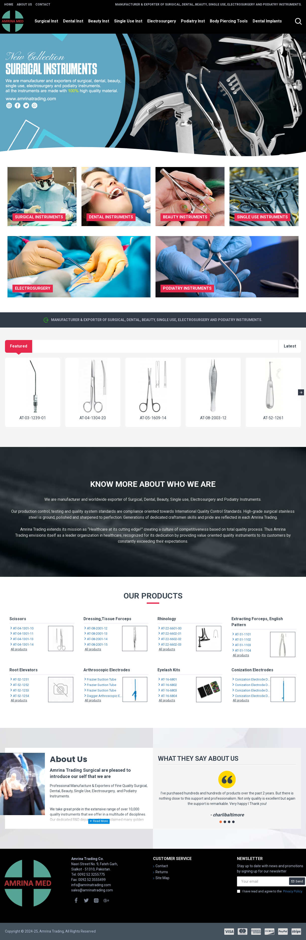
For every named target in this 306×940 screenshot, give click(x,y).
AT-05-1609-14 (153, 418)
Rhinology (166, 618)
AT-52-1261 (273, 418)
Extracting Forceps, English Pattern (257, 621)
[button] (301, 392)
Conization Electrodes (252, 670)
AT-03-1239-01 (32, 418)
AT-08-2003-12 (213, 418)
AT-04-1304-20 (92, 418)
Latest (290, 346)
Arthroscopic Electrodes (106, 670)
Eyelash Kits (168, 670)
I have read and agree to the (270, 891)
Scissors (17, 618)
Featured (18, 346)
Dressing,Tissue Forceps (107, 618)
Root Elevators (23, 670)
